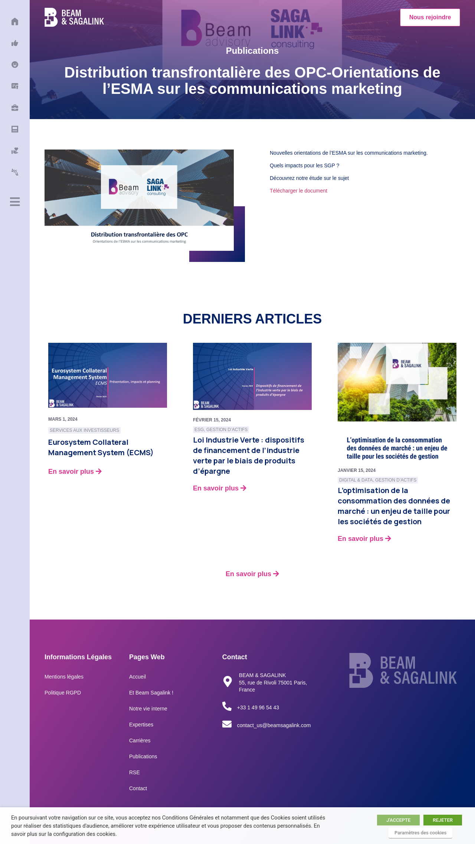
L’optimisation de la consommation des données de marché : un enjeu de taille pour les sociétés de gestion (394, 505)
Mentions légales (64, 677)
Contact (138, 788)
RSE (134, 772)
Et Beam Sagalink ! (151, 693)
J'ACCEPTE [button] (398, 820)
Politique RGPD (63, 693)
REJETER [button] (443, 820)
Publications (143, 756)
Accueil (137, 677)
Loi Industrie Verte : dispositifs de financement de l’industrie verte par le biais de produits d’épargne (248, 455)
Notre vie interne (148, 709)
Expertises (141, 725)
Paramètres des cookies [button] (420, 832)
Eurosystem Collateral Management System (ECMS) (101, 447)
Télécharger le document (298, 191)
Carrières (140, 740)
